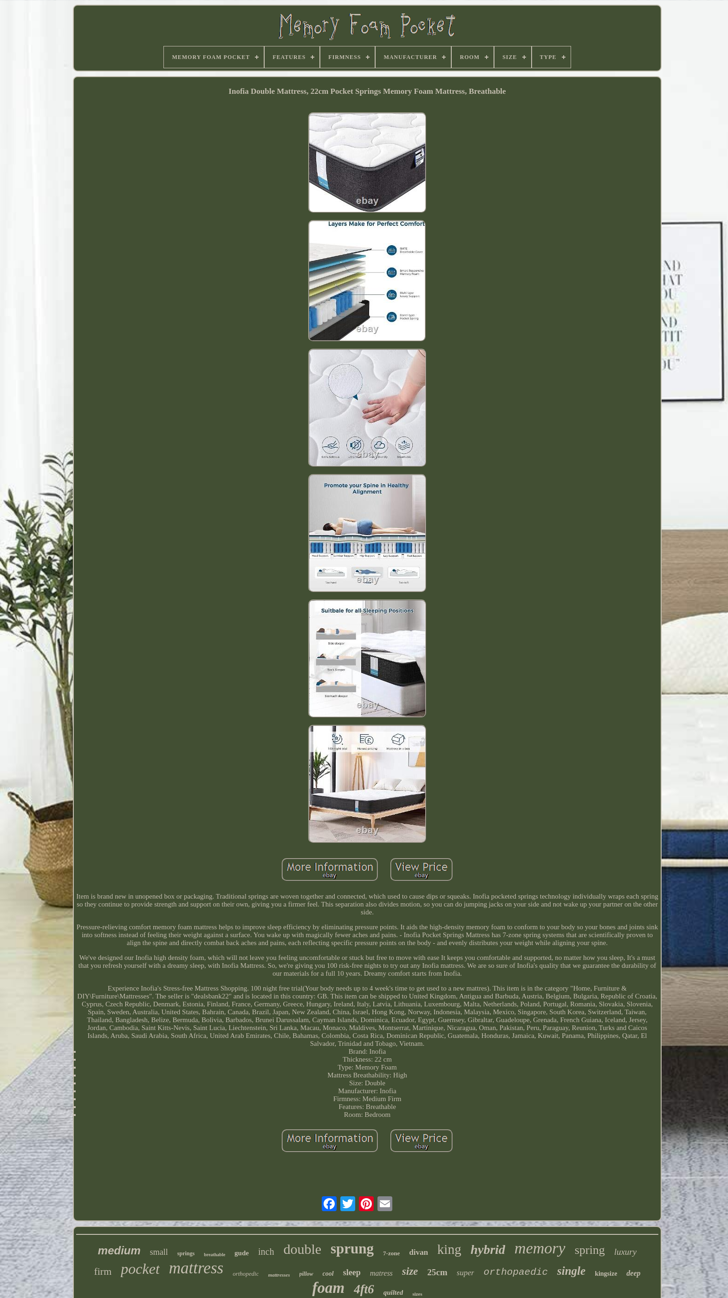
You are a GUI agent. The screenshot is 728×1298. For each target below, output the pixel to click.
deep (633, 1273)
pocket (140, 1268)
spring (590, 1250)
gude (241, 1253)
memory (540, 1248)
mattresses (279, 1275)
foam (328, 1287)
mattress (196, 1268)
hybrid (487, 1249)
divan (418, 1252)
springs (186, 1253)
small (159, 1252)
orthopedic (246, 1273)
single (571, 1271)
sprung (352, 1248)
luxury (625, 1252)
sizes (417, 1294)
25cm (437, 1272)
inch (266, 1251)
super (465, 1272)
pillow (306, 1274)
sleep (352, 1272)
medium (119, 1250)
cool (328, 1273)
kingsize (606, 1273)
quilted (393, 1292)
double (302, 1249)
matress (381, 1273)
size (410, 1271)
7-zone (391, 1253)
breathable (214, 1254)
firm (102, 1271)
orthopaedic (515, 1272)
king (449, 1249)
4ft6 (364, 1289)
